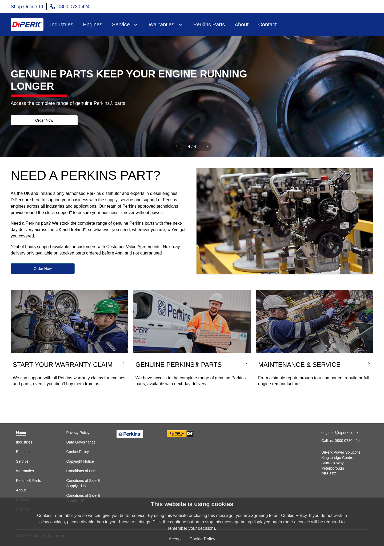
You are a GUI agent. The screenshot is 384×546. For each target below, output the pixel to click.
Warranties (161, 24)
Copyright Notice (80, 461)
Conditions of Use (81, 471)
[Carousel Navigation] (192, 146)
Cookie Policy (77, 452)
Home (21, 432)
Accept (175, 539)
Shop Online (27, 6)
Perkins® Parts (28, 480)
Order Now (43, 120)
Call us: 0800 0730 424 (340, 440)
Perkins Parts (209, 24)
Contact (267, 24)
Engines (92, 24)
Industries (61, 24)
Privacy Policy (77, 432)
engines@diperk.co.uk (339, 432)
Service (121, 24)
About (242, 24)
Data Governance (80, 442)
